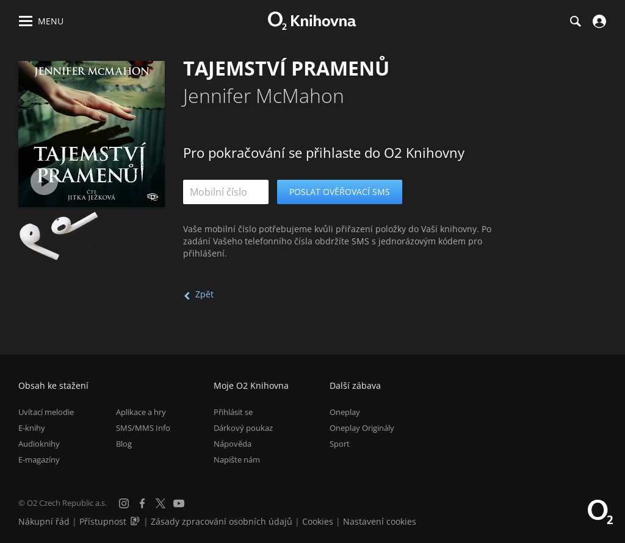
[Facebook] (142, 503)
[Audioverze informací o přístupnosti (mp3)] (136, 521)
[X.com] (160, 503)
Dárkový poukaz (243, 427)
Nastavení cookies (379, 521)
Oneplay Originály (362, 427)
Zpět (204, 294)
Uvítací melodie (46, 411)
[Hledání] (575, 21)
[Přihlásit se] (598, 21)
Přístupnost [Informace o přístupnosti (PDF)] (102, 521)
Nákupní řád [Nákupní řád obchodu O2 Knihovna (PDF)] (44, 521)
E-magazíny (39, 459)
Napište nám (237, 459)
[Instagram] (124, 503)
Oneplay (345, 411)
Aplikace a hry (141, 411)
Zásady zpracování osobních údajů (221, 521)
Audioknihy (39, 443)
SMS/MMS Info (143, 427)
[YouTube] (179, 503)
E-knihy (31, 427)
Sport (340, 443)
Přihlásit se (233, 411)
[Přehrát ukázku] (44, 181)
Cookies (317, 521)
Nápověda (232, 443)
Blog (124, 443)
